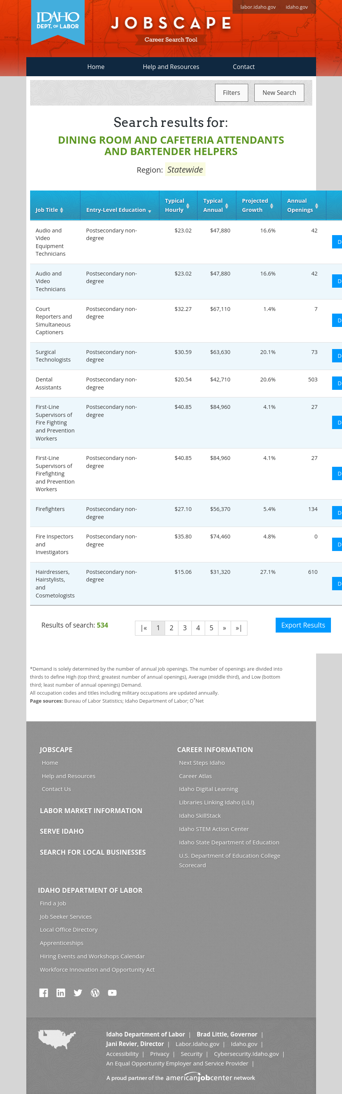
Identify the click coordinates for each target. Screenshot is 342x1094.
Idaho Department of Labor (90, 890)
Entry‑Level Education (116, 209)
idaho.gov (297, 6)
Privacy (159, 1053)
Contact (244, 66)
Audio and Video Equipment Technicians (51, 242)
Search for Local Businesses (93, 852)
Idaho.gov (244, 1044)
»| (239, 627)
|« (143, 627)
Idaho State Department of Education (229, 842)
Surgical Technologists (53, 356)
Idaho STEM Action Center (214, 829)
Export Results (303, 625)
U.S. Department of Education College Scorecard (230, 860)
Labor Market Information (91, 810)
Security (191, 1053)
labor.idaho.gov (258, 6)
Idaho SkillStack (200, 815)
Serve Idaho (62, 831)
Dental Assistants (48, 383)
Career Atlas (195, 776)
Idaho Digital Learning (208, 789)
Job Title (47, 209)
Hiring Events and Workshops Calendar (92, 956)
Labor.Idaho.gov (197, 1044)
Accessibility (122, 1053)
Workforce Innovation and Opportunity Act (97, 969)
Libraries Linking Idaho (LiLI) (216, 802)
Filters (231, 92)
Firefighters (50, 509)
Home (95, 66)
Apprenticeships (61, 943)
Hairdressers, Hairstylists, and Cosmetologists (55, 583)
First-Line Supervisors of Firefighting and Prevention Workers (55, 473)
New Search (279, 92)
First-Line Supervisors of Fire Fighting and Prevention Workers (55, 422)
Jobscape (56, 749)
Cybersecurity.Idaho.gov (246, 1053)
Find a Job (53, 903)
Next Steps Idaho (202, 762)
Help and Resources (171, 66)
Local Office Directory (69, 929)
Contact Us (56, 789)
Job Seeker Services (66, 916)
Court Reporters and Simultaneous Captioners (54, 320)
